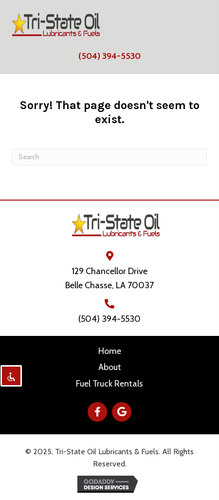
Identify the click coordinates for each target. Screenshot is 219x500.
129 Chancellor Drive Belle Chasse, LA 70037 (109, 278)
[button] (97, 412)
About (109, 367)
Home (109, 351)
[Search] (109, 157)
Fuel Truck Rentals (109, 383)
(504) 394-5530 (109, 56)
